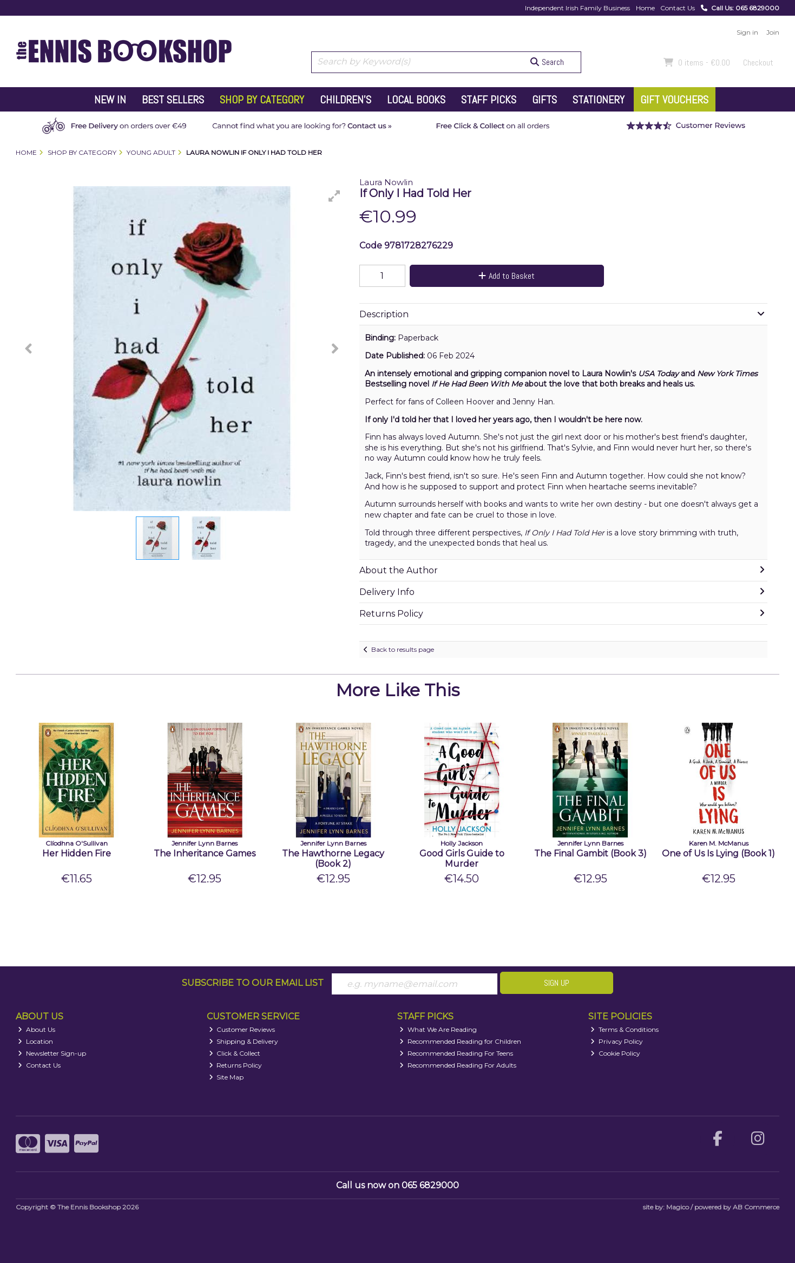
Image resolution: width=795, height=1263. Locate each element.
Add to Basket (506, 276)
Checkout (758, 62)
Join (772, 32)
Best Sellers (173, 100)
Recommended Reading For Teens (456, 1053)
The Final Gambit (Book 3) (590, 853)
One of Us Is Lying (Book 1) (718, 853)
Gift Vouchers (674, 100)
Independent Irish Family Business (577, 8)
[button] (334, 196)
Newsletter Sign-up (52, 1053)
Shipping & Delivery (244, 1041)
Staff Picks (488, 100)
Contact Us (677, 8)
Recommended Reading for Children (460, 1041)
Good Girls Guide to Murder (461, 858)
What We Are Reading (438, 1029)
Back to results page (402, 649)
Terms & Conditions (624, 1029)
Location (35, 1041)
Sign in (747, 32)
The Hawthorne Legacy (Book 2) (333, 858)
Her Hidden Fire (76, 853)
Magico (677, 1207)
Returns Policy (235, 1065)
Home (645, 8)
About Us (36, 1029)
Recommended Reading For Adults (457, 1065)
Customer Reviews (242, 1029)
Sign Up (556, 983)
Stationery (599, 100)
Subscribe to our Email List (253, 983)
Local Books (416, 100)
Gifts (544, 100)
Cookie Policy (615, 1053)
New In (110, 100)
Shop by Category (262, 100)
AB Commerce (756, 1207)
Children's (345, 100)
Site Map (226, 1077)
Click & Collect (235, 1053)
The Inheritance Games (204, 853)
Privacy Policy (616, 1041)
